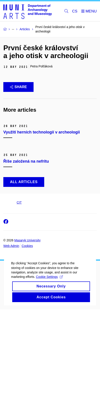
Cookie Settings (49, 369)
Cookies (27, 330)
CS (75, 11)
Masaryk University (27, 325)
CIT (19, 287)
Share (18, 87)
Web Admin (11, 330)
